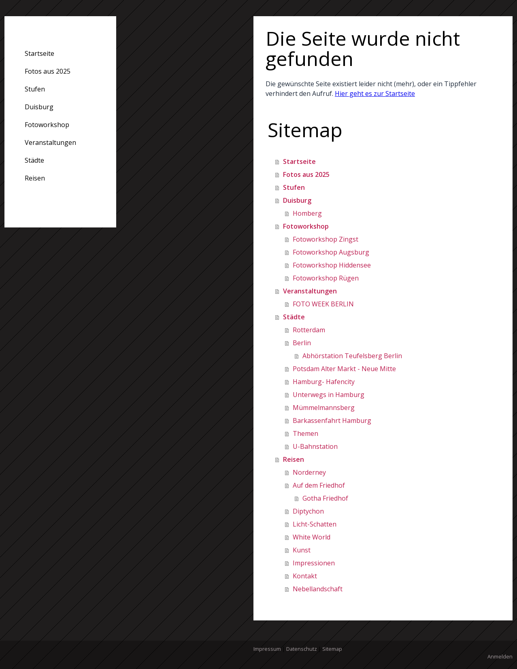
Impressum (267, 648)
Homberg (307, 213)
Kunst (302, 550)
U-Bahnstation (315, 446)
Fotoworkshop (47, 124)
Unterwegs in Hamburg (328, 394)
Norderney (309, 472)
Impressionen (314, 563)
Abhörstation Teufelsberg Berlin (352, 355)
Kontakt (305, 575)
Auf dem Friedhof (319, 485)
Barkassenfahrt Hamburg (332, 420)
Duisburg (39, 106)
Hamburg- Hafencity (324, 381)
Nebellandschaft (318, 588)
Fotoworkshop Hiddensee (332, 265)
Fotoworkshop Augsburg (331, 252)
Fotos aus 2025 (47, 71)
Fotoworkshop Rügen (326, 278)
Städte (34, 160)
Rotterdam (309, 329)
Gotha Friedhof (325, 498)
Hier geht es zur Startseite (375, 93)
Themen (305, 433)
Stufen (35, 89)
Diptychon (308, 511)
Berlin (302, 342)
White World (311, 537)
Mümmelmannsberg (324, 407)
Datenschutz (301, 648)
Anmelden (500, 656)
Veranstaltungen (50, 142)
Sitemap (332, 648)
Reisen (35, 178)
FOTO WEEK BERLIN (323, 303)
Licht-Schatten (314, 524)
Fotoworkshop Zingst (325, 239)
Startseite (39, 53)
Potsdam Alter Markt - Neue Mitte (344, 368)
